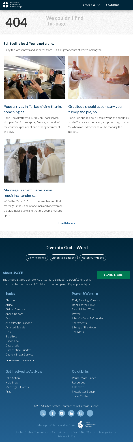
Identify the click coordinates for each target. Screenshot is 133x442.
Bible (8, 331)
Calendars (78, 387)
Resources (78, 382)
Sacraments (79, 322)
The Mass (78, 331)
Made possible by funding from (56, 425)
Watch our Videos (92, 257)
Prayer (76, 313)
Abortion (10, 300)
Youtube (62, 413)
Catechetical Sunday (18, 350)
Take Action (12, 378)
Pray (8, 391)
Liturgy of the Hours (84, 327)
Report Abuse (91, 5)
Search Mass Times (84, 309)
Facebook (52, 413)
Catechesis (12, 345)
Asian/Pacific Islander (18, 322)
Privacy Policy (66, 436)
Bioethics (11, 336)
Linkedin (71, 413)
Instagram (80, 413)
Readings (112, 5)
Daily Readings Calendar (87, 300)
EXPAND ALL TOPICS (18, 360)
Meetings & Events (17, 387)
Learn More (113, 274)
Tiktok (90, 413)
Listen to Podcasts (64, 257)
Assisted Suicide (15, 327)
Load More (65, 223)
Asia (7, 318)
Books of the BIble (83, 304)
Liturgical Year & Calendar (87, 318)
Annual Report (14, 313)
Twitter (43, 413)
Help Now (11, 382)
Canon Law (12, 341)
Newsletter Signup (83, 391)
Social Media (80, 396)
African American (15, 309)
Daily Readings (37, 257)
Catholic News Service (19, 354)
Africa (9, 304)
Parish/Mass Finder (84, 378)
